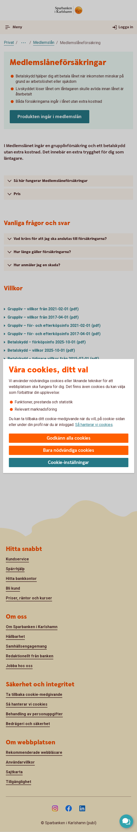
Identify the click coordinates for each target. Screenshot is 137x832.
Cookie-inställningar (68, 463)
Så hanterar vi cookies (94, 424)
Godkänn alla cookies (69, 438)
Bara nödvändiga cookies (68, 450)
